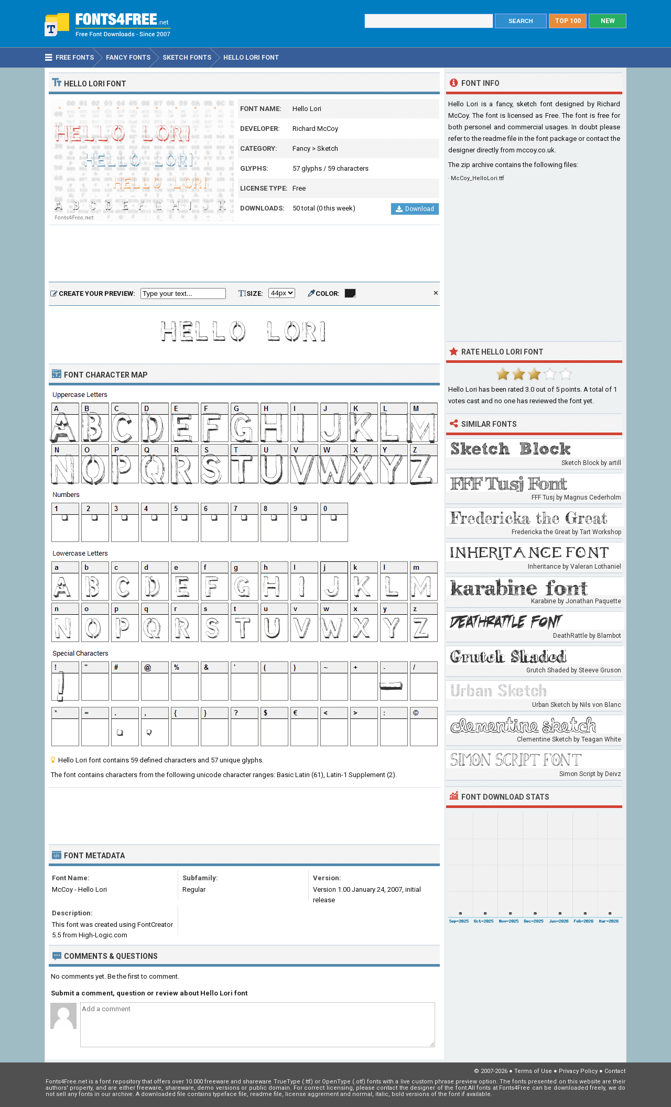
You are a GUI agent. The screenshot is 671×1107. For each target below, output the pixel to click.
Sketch (327, 148)
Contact (614, 1071)
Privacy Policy (578, 1071)
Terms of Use (533, 1071)
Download (415, 209)
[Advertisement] (244, 254)
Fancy (301, 148)
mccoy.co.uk (535, 150)
